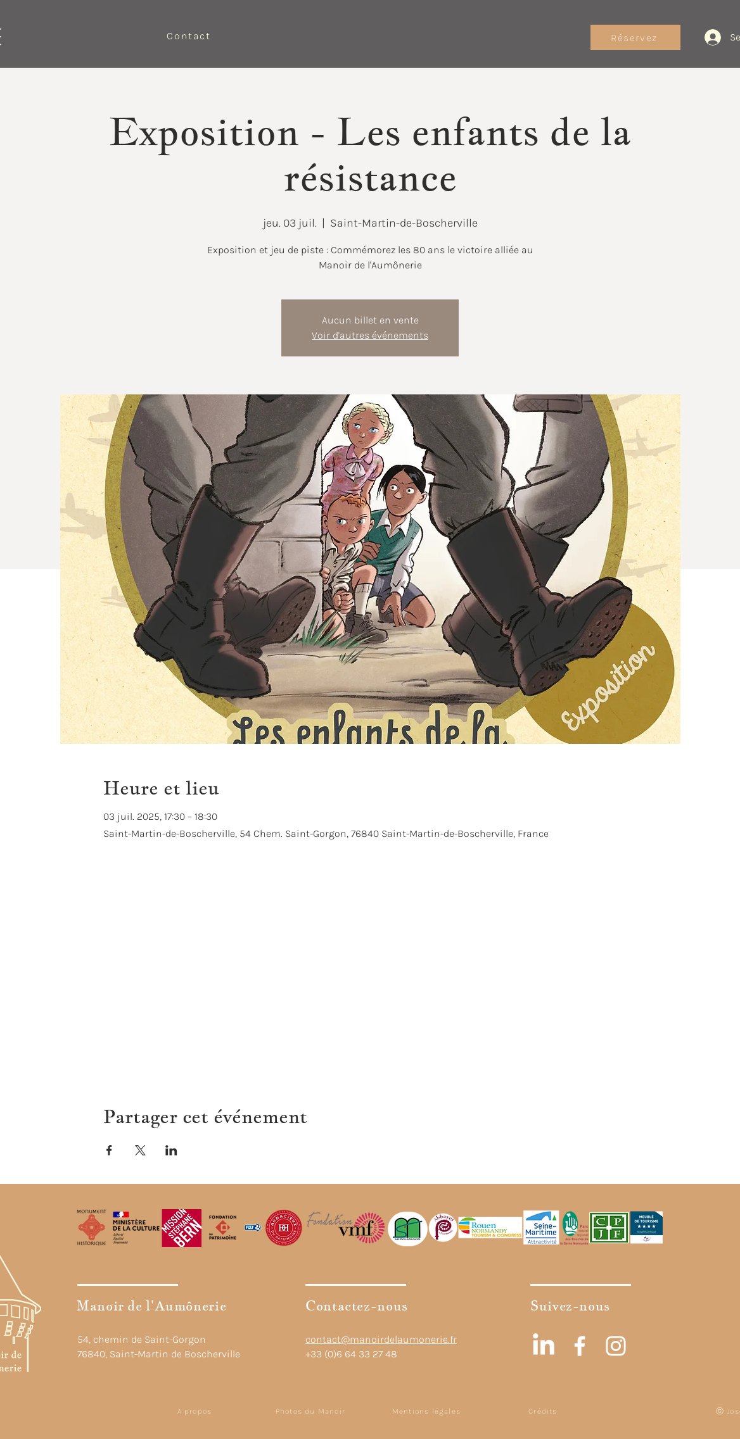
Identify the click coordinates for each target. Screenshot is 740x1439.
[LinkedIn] (543, 1346)
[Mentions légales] (428, 1411)
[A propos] (196, 1411)
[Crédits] (544, 1411)
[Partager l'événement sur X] (140, 1150)
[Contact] (190, 35)
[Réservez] (635, 37)
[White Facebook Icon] (579, 1346)
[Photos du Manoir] (312, 1411)
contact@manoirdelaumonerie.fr (381, 1339)
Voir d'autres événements (370, 335)
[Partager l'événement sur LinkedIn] (171, 1150)
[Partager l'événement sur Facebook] (109, 1150)
